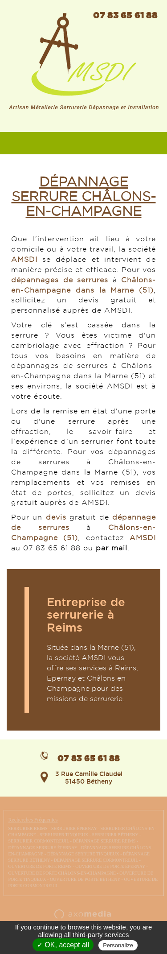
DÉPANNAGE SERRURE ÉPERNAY (42, 847)
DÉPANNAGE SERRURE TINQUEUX (83, 853)
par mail (111, 548)
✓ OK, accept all (63, 945)
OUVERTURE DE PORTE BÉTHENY (85, 879)
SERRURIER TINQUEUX (64, 834)
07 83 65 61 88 (125, 15)
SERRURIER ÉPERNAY (74, 828)
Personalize (118, 945)
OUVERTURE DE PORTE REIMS (40, 866)
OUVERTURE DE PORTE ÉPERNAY (110, 866)
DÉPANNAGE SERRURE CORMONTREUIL (96, 860)
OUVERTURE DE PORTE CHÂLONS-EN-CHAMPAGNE (62, 873)
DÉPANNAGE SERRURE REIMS (104, 840)
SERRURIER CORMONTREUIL (38, 840)
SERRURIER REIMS (28, 828)
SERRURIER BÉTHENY (115, 834)
